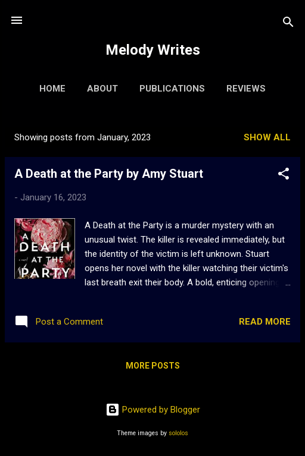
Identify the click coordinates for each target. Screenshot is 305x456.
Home (52, 88)
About (102, 88)
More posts (153, 365)
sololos (178, 433)
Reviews (246, 88)
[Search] (288, 24)
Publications (172, 88)
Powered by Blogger (152, 409)
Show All (267, 137)
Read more (265, 321)
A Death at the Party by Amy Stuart (108, 173)
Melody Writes (152, 50)
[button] (283, 175)
